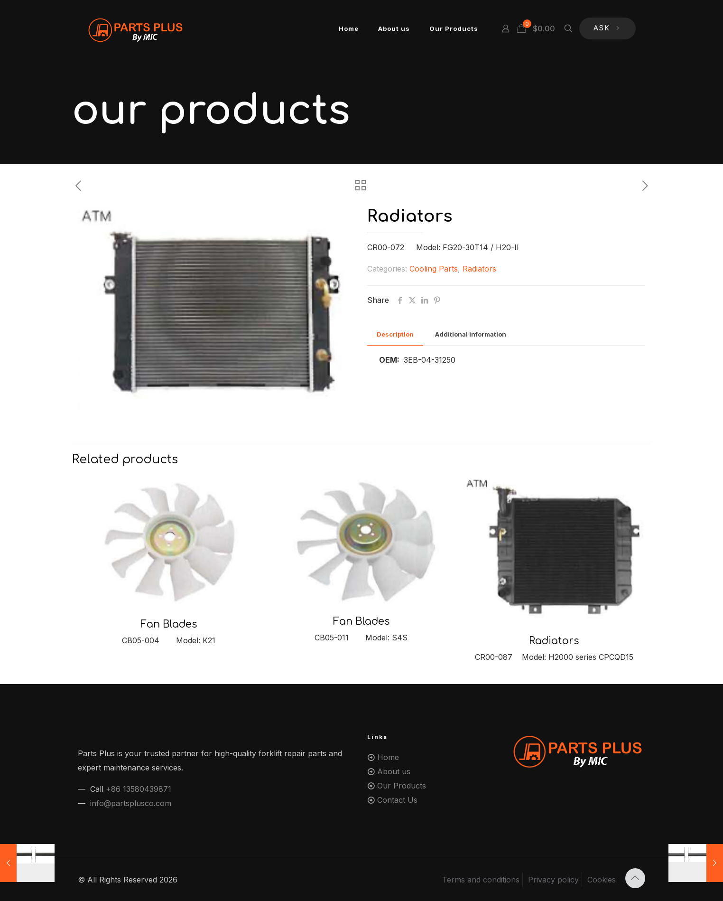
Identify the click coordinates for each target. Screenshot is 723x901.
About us (393, 771)
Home (388, 757)
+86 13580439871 (138, 789)
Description (395, 334)
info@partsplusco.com (130, 803)
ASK (607, 29)
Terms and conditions (480, 879)
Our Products (401, 785)
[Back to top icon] (635, 878)
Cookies (601, 879)
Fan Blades (168, 624)
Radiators (479, 268)
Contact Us (397, 800)
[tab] (395, 334)
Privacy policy (553, 879)
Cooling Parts (433, 268)
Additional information (470, 334)
